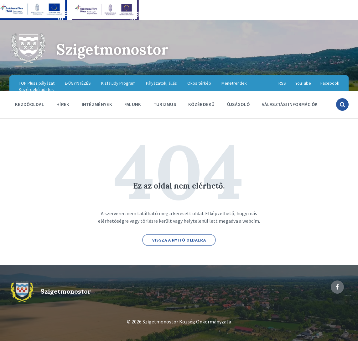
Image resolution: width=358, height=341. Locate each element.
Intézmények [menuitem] (97, 104)
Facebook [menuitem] (329, 83)
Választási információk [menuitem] (290, 104)
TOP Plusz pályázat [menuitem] (36, 83)
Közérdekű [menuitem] (201, 104)
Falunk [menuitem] (132, 104)
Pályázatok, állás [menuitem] (161, 83)
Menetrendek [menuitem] (234, 83)
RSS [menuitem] (282, 83)
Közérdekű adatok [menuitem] (36, 89)
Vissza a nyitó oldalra (179, 240)
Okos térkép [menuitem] (199, 83)
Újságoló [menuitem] (238, 104)
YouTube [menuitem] (303, 83)
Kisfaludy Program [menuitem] (118, 83)
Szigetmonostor (114, 49)
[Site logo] (28, 63)
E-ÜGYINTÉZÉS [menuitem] (78, 83)
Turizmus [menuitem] (164, 104)
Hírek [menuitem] (63, 104)
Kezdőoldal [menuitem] (29, 104)
